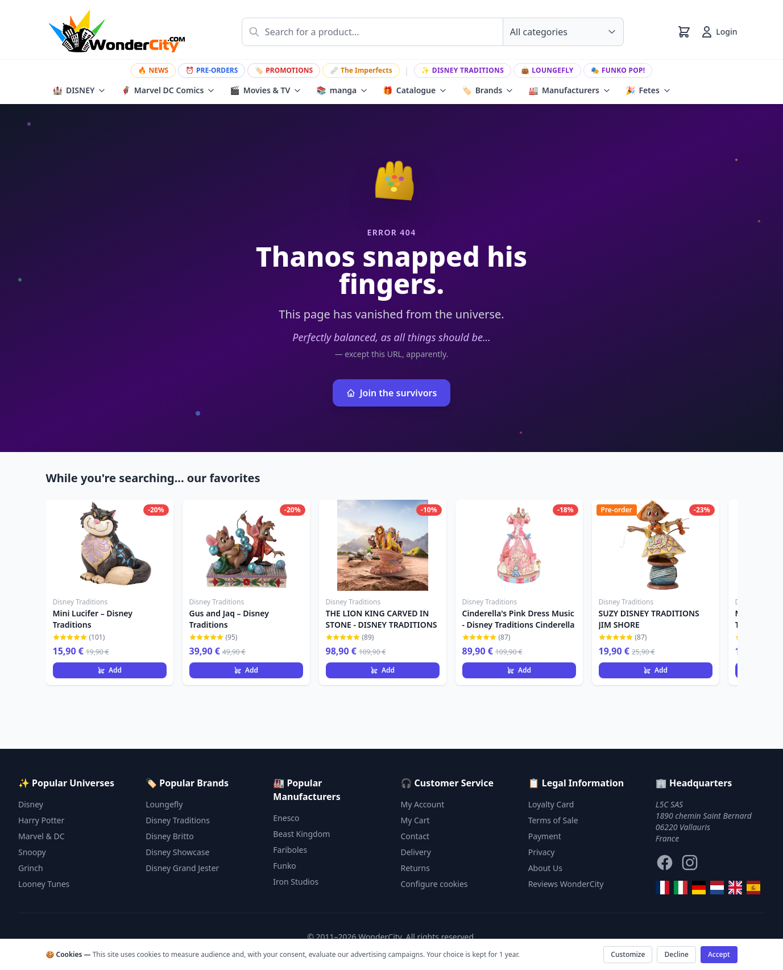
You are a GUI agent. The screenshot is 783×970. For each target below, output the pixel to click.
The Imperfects (361, 70)
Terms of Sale (553, 820)
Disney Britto (170, 836)
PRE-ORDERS (211, 70)
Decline (676, 954)
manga (342, 90)
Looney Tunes (43, 883)
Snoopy (32, 852)
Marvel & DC (41, 836)
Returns (415, 868)
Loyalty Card (551, 804)
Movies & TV (265, 90)
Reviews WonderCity (566, 883)
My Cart (415, 820)
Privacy (541, 852)
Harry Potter (41, 820)
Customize (628, 954)
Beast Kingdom (301, 833)
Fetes (648, 90)
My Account (423, 804)
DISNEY (79, 90)
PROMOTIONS (284, 70)
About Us (545, 868)
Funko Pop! (618, 70)
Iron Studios (295, 881)
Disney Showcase (177, 852)
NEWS (153, 70)
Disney (30, 804)
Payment (544, 836)
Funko (284, 865)
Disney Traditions (462, 70)
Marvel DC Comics (168, 90)
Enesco (286, 818)
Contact (415, 836)
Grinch (30, 868)
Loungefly (547, 70)
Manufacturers (569, 90)
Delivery (416, 852)
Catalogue (415, 90)
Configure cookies (434, 883)
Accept (719, 954)
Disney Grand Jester (182, 868)
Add (109, 670)
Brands (487, 90)
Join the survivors (391, 393)
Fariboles (290, 849)
